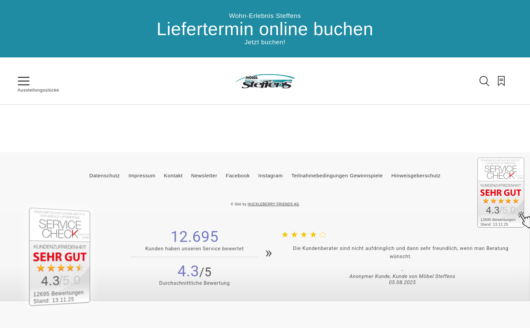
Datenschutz (104, 175)
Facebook (238, 175)
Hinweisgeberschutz (416, 175)
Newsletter (204, 175)
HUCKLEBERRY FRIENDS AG (273, 204)
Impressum (141, 175)
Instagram (270, 175)
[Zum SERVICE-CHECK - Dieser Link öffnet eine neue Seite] (67, 256)
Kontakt (173, 175)
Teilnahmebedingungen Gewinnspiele (337, 175)
